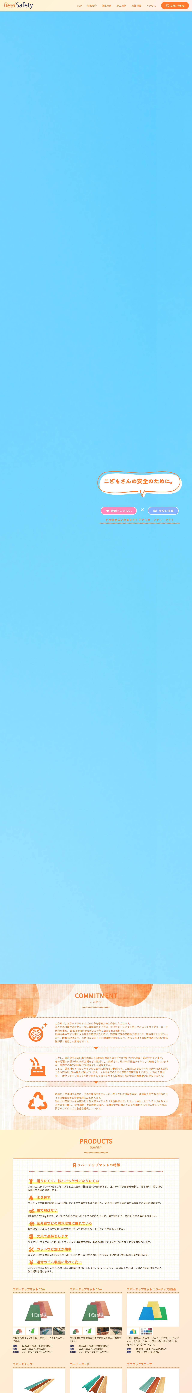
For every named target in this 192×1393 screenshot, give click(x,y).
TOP (79, 5)
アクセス (151, 5)
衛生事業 (106, 5)
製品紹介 (92, 5)
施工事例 (121, 5)
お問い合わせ (177, 5)
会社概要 (136, 5)
